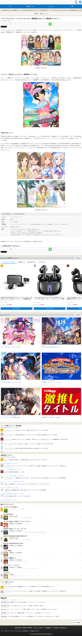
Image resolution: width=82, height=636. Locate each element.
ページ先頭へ (77, 622)
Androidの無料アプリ (44, 10)
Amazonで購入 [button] (16, 308)
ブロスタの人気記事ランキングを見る (9, 499)
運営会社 (30, 627)
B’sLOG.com (63, 627)
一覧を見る (78, 258)
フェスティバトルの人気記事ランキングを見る (11, 469)
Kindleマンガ (21, 262)
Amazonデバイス (31, 262)
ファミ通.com (55, 627)
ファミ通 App (6, 2)
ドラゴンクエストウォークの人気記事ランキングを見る (13, 481)
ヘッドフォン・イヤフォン (8, 262)
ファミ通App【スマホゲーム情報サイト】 (10, 10)
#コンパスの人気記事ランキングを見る (9, 463)
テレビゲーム (42, 262)
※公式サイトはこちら (41, 67)
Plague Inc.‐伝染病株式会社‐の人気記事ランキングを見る (13, 493)
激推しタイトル (44, 13)
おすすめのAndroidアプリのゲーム (30, 10)
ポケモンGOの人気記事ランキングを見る (10, 487)
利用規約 (24, 627)
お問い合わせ (18, 627)
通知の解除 (48, 627)
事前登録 (36, 13)
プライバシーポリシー (39, 627)
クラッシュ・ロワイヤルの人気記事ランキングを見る (12, 475)
